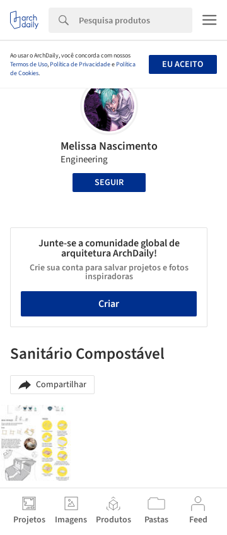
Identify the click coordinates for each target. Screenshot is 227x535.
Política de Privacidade (80, 64)
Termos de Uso (28, 64)
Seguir (109, 182)
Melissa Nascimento (109, 146)
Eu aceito (182, 64)
